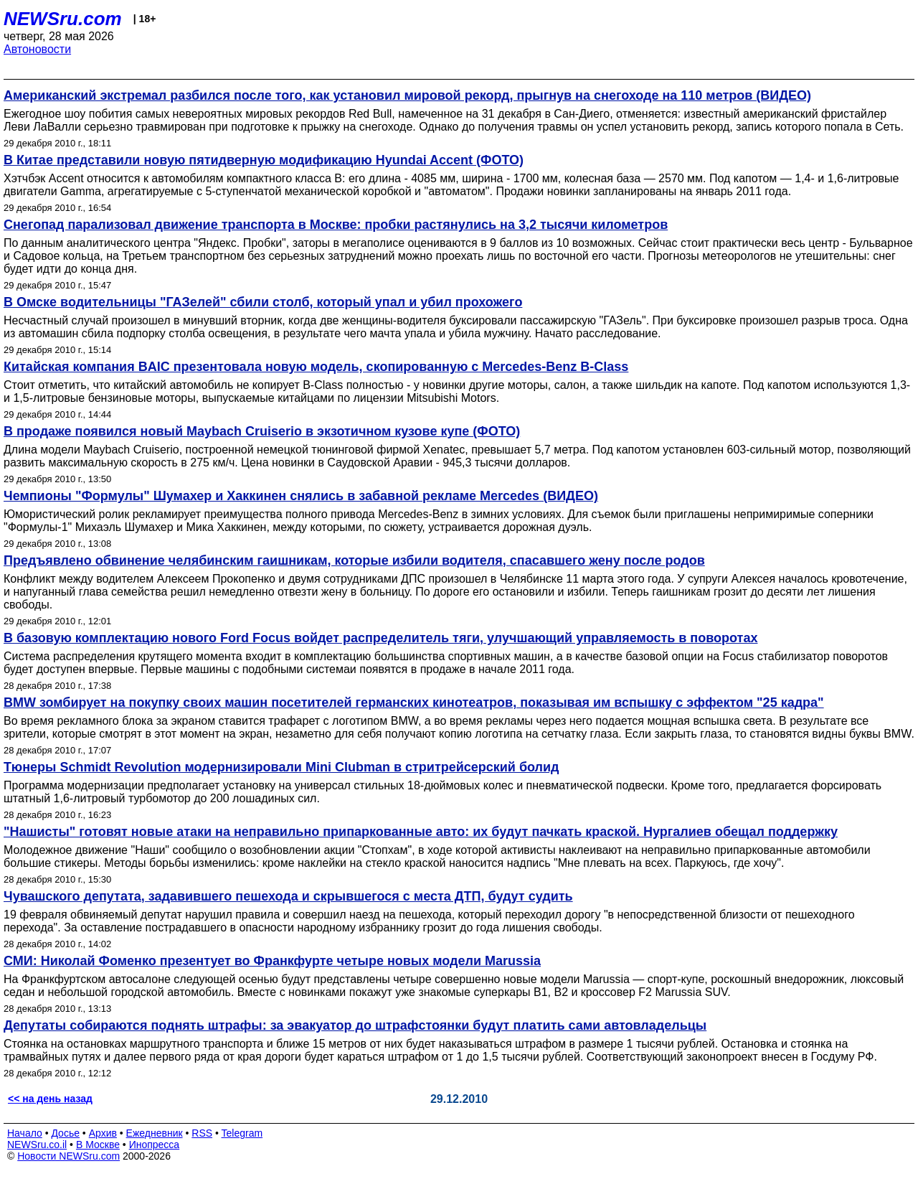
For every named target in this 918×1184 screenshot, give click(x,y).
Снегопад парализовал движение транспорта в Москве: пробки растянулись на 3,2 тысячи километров (336, 224)
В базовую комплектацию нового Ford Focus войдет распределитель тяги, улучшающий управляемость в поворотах (380, 638)
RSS (201, 1133)
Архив (103, 1133)
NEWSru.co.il (37, 1144)
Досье (65, 1133)
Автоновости (37, 49)
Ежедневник (154, 1133)
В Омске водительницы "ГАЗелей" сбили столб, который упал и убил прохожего (263, 302)
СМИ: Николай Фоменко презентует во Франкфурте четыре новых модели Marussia (272, 961)
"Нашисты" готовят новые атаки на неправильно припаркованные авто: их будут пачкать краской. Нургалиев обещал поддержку (421, 831)
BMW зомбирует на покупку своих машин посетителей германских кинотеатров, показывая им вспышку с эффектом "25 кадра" (414, 702)
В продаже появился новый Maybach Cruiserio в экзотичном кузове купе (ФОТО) (262, 431)
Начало (24, 1133)
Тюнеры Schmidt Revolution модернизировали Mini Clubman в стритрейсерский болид (281, 767)
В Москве (98, 1144)
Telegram (242, 1133)
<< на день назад (50, 1098)
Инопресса (154, 1144)
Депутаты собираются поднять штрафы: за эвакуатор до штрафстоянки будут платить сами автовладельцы (355, 1025)
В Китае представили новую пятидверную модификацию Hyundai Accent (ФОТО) (264, 160)
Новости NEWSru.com (68, 1156)
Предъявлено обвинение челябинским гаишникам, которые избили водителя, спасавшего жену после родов (354, 560)
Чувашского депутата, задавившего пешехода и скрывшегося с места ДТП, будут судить (288, 896)
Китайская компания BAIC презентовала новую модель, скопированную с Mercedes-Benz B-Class (316, 367)
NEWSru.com (63, 18)
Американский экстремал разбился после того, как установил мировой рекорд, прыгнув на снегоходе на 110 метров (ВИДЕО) (407, 95)
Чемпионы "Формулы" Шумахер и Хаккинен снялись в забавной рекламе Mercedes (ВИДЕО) (301, 496)
